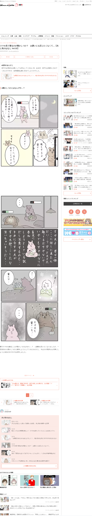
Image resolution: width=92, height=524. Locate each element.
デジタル (78, 36)
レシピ (64, 1)
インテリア (26, 36)
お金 (16, 36)
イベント (47, 36)
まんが (74, 1)
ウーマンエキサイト (14, 51)
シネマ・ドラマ (69, 36)
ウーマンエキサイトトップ (73, 4)
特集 (65, 67)
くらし (60, 1)
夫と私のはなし (13, 43)
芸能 (52, 36)
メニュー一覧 (88, 1)
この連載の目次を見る (29, 466)
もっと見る (77, 90)
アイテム (33, 36)
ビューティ (69, 1)
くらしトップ (5, 36)
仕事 (11, 36)
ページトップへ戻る (78, 239)
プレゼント (82, 1)
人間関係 (40, 36)
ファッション (59, 36)
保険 (20, 36)
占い (78, 1)
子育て (56, 1)
